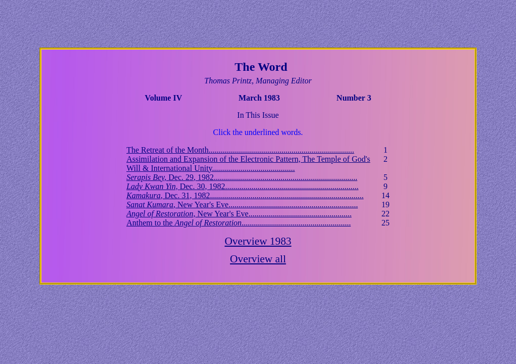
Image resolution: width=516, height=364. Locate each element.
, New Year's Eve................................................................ (242, 204)
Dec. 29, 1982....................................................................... (241, 177)
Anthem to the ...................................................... (238, 222)
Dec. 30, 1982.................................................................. (242, 186)
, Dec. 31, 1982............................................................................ (244, 195)
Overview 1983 (257, 241)
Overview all (258, 259)
